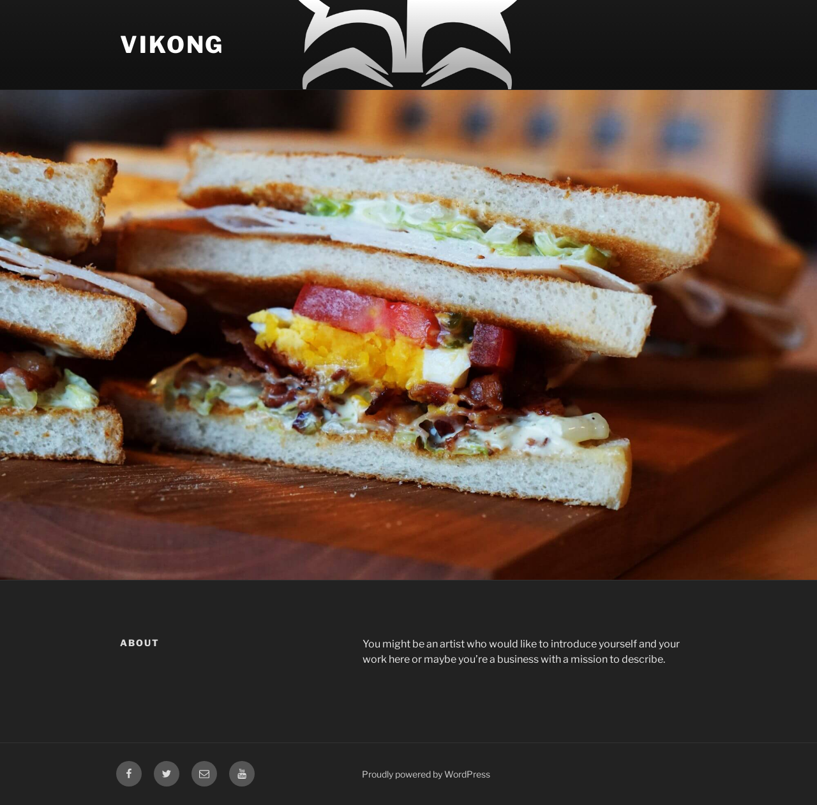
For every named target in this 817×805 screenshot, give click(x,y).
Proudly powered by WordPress (426, 774)
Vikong (172, 45)
